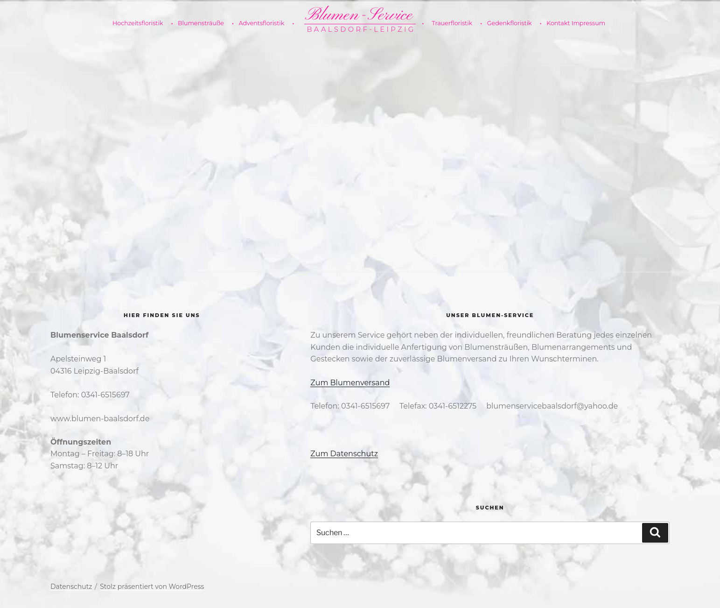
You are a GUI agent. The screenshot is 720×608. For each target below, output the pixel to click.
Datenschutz (71, 586)
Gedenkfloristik (513, 23)
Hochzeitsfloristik (141, 23)
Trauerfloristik (452, 23)
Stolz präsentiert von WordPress (152, 586)
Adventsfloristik (265, 23)
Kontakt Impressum (575, 23)
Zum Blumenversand (350, 382)
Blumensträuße (204, 23)
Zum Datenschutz (343, 453)
